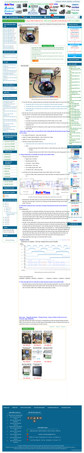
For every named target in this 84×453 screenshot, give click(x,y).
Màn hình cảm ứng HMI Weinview (15, 441)
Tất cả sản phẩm (13, 17)
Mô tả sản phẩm (24, 65)
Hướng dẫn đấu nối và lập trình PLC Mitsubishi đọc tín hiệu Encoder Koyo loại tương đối (48, 106)
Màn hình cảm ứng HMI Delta (15, 415)
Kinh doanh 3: (74, 36)
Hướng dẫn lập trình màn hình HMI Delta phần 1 (75, 203)
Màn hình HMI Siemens (8, 38)
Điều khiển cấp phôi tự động (9, 80)
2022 (6, 204)
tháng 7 (7, 211)
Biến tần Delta (6, 95)
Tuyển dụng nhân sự (53, 407)
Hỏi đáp (24, 17)
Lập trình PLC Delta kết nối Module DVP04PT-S (26, 348)
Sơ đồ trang (72, 131)
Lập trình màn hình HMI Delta (9, 108)
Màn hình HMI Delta (7, 28)
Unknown (7, 196)
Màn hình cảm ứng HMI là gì (9, 116)
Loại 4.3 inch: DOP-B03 (9, 149)
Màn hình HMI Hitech (7, 30)
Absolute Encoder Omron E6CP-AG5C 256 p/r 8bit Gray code (41, 143)
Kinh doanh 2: (74, 32)
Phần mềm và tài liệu (36, 17)
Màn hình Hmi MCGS (7, 48)
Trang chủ (21, 24)
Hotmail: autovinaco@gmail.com (46, 434)
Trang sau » (63, 326)
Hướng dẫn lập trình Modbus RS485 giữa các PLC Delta (26, 332)
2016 (6, 224)
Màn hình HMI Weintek (8, 40)
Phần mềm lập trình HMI (8, 119)
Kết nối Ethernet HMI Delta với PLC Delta (37, 332)
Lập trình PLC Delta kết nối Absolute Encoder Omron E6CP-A (47, 333)
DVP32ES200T (7, 159)
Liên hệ (36, 60)
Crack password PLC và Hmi (9, 54)
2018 (6, 220)
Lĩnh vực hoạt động (25, 407)
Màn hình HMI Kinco (7, 31)
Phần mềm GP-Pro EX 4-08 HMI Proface (75, 173)
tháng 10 (8, 208)
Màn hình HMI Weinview (8, 41)
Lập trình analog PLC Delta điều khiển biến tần (26, 364)
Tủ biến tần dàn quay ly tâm (9, 70)
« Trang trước (52, 326)
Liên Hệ (47, 17)
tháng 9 (7, 209)
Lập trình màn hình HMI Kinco (9, 111)
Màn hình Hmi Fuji (7, 46)
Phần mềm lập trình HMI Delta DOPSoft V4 (75, 159)
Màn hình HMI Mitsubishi (8, 33)
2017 (6, 222)
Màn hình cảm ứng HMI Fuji (15, 426)
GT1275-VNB (7, 166)
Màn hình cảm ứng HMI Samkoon (15, 424)
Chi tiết (14, 151)
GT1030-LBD (7, 173)
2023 (6, 203)
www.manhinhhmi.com (77, 450)
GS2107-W (6, 171)
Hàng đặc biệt (55, 17)
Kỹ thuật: (74, 46)
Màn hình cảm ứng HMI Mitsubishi (15, 421)
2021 (6, 206)
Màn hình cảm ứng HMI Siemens (15, 438)
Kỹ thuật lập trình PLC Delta (9, 106)
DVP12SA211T (7, 154)
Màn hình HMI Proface (8, 36)
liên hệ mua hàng (66, 407)
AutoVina (7, 195)
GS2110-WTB (7, 168)
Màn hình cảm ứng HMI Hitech (15, 428)
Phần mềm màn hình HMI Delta (75, 217)
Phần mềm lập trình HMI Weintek (75, 188)
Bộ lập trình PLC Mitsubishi (9, 89)
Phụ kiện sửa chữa (8, 184)
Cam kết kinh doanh (39, 407)
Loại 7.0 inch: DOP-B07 (9, 144)
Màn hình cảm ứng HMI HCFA (15, 435)
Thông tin (14, 407)
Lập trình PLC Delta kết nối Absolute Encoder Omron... (11, 214)
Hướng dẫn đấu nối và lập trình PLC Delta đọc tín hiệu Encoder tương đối (44, 104)
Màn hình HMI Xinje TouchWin (9, 43)
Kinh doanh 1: (74, 29)
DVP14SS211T (7, 156)
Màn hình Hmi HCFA (7, 47)
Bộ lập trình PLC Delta (8, 87)
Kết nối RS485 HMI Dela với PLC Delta (37, 348)
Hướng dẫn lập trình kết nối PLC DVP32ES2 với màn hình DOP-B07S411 (37, 365)
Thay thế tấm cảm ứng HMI (9, 57)
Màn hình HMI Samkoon (8, 37)
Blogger (12, 240)
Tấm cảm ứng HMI (8, 181)
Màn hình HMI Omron (8, 34)
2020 (6, 217)
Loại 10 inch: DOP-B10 (9, 141)
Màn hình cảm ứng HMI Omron (15, 432)
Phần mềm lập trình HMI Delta (9, 121)
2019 (6, 219)
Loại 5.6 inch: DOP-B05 (9, 146)
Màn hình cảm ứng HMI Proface (15, 417)
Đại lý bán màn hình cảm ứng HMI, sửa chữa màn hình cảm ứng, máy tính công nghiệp (45, 445)
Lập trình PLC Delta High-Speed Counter (47, 348)
